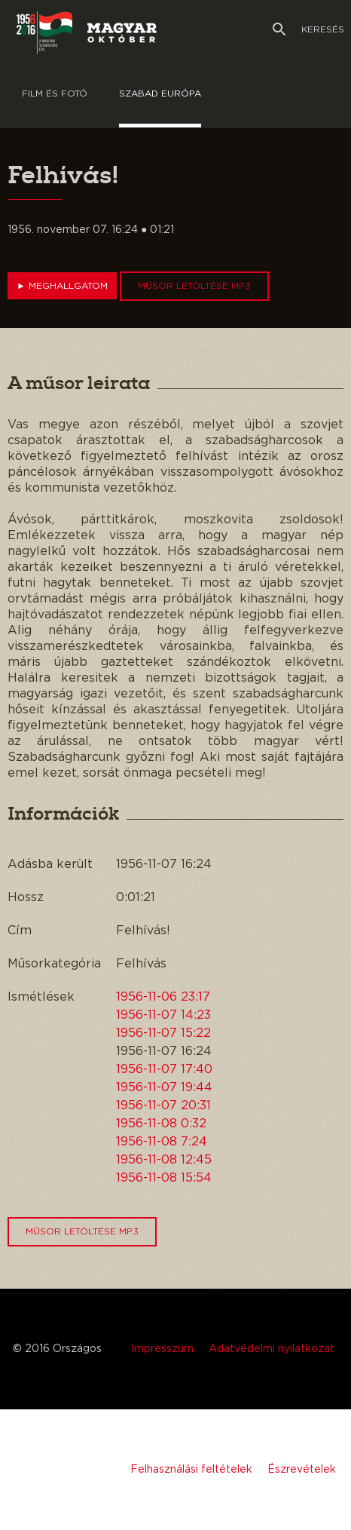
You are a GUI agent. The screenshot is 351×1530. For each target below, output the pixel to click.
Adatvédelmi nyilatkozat (271, 1349)
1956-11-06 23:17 (163, 997)
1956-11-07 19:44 (164, 1087)
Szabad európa (160, 93)
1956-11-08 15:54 (164, 1178)
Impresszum (162, 1349)
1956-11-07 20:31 (163, 1105)
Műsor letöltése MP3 (194, 285)
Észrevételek (301, 1469)
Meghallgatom (62, 285)
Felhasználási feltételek (191, 1469)
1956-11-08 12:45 (164, 1160)
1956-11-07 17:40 (164, 1069)
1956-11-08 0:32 (161, 1124)
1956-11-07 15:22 (163, 1033)
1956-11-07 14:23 (163, 1015)
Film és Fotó (54, 93)
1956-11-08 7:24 (161, 1142)
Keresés (308, 29)
